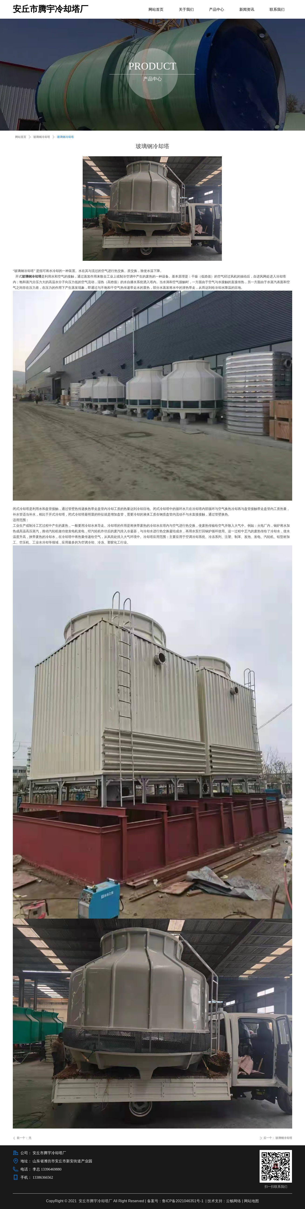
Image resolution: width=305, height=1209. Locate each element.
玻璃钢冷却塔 (41, 137)
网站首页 (20, 137)
